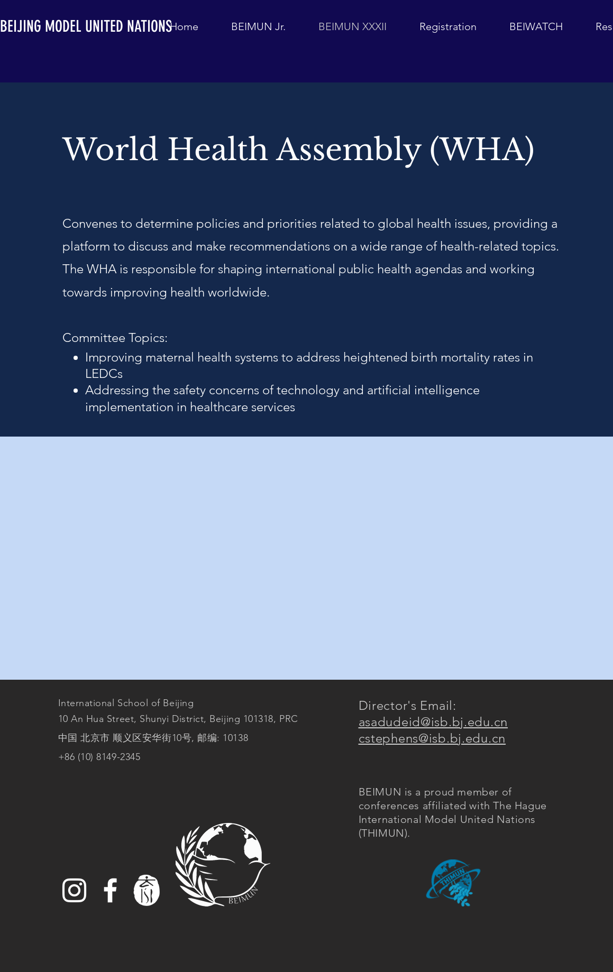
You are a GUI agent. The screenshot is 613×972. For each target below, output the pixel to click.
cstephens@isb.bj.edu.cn (432, 738)
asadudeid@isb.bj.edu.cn (433, 721)
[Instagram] (74, 890)
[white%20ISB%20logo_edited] (146, 890)
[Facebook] (110, 890)
